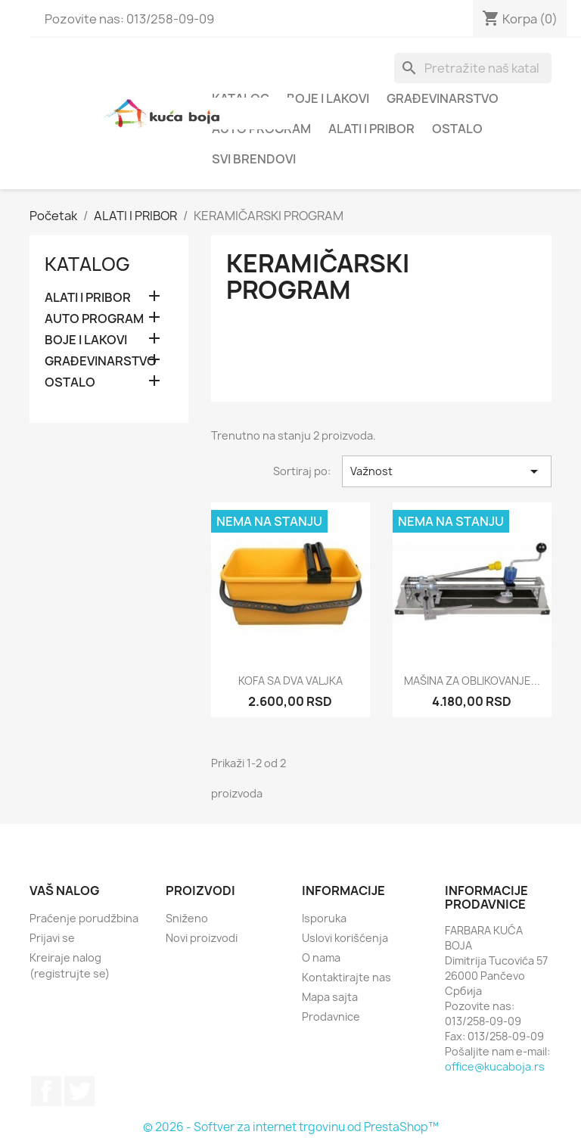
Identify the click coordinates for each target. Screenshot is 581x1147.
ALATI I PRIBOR (371, 128)
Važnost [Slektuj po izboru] (446, 471)
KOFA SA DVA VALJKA (290, 680)
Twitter (79, 1091)
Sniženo (187, 918)
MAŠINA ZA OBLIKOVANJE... (472, 680)
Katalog (87, 264)
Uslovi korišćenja (345, 938)
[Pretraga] (472, 68)
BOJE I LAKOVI (328, 98)
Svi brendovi (254, 159)
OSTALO (457, 128)
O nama (321, 957)
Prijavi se (52, 938)
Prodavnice (331, 1016)
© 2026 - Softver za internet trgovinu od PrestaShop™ (291, 1127)
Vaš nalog (65, 890)
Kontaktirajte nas (346, 977)
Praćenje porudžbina (84, 918)
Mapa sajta (330, 997)
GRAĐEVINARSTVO (443, 98)
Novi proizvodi (202, 938)
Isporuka (324, 918)
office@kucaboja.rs (495, 1066)
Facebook (46, 1091)
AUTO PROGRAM (94, 319)
